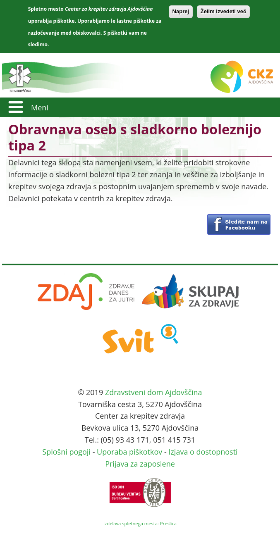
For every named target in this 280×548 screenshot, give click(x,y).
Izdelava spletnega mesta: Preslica (140, 523)
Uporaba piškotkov (129, 452)
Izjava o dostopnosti (202, 452)
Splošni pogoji (66, 452)
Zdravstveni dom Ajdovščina (153, 392)
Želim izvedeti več (223, 11)
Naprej (180, 11)
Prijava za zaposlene (140, 464)
